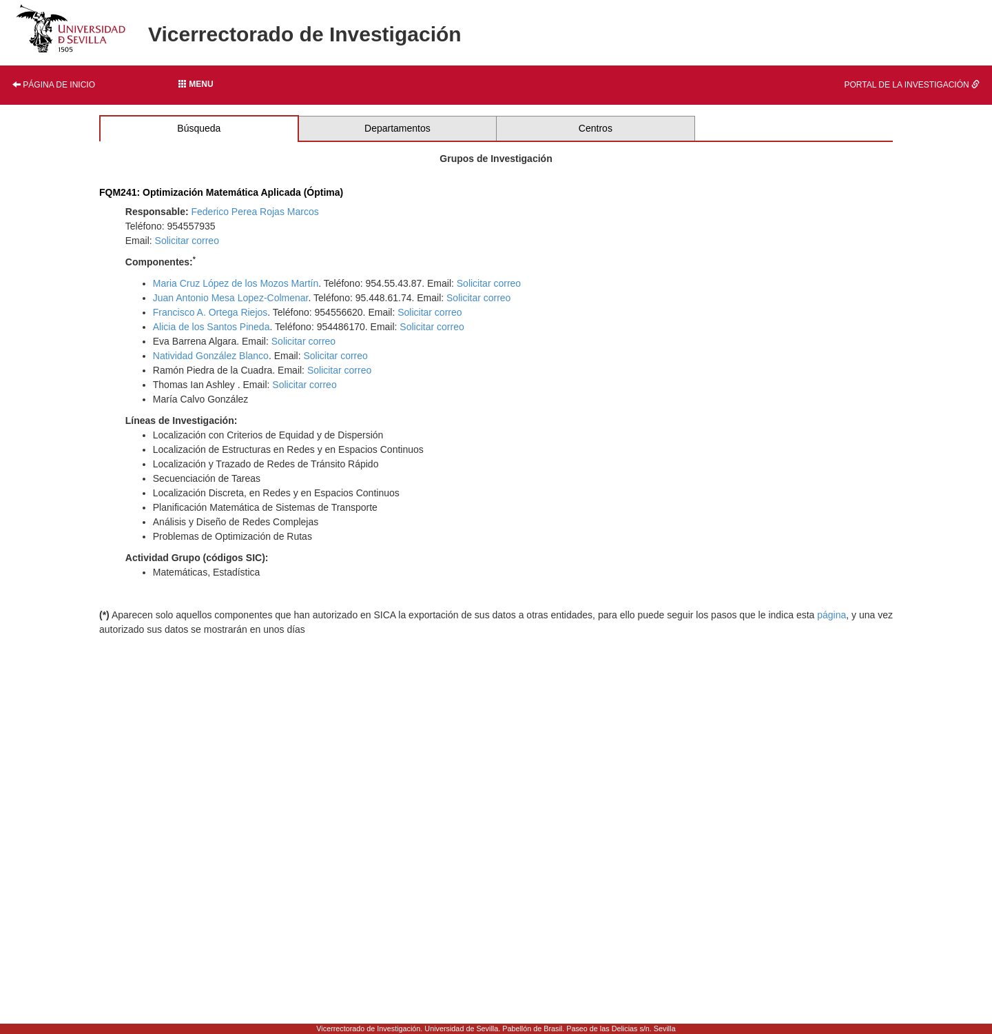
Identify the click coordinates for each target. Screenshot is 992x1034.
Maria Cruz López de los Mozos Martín (235, 283)
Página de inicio (53, 85)
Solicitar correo (187, 240)
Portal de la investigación (912, 85)
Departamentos (397, 128)
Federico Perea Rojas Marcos (254, 211)
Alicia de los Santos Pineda (211, 326)
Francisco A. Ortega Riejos (210, 312)
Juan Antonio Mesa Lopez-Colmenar (231, 297)
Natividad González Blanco (211, 355)
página (831, 614)
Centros (595, 128)
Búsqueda (198, 128)
